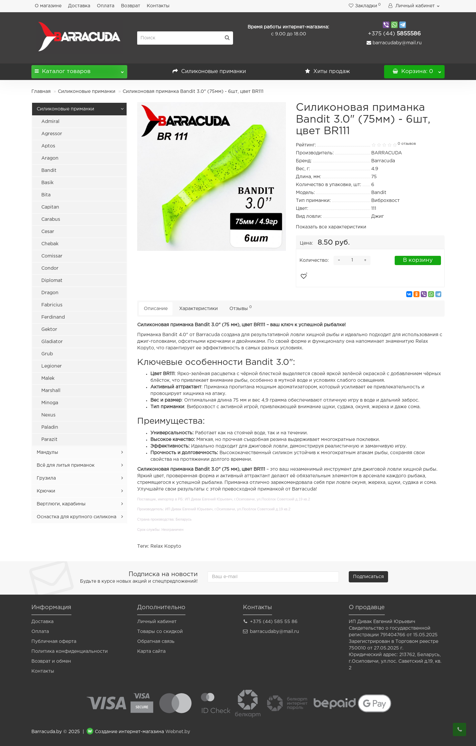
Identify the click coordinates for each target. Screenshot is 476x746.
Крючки (46, 491)
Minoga (49, 403)
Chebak (50, 244)
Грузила (46, 478)
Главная (41, 92)
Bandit (49, 171)
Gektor (49, 330)
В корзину (418, 260)
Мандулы (47, 452)
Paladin (49, 427)
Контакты (158, 6)
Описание (156, 309)
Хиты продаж (327, 71)
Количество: (314, 260)
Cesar (47, 232)
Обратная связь (156, 642)
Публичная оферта (53, 642)
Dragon (50, 293)
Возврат (130, 6)
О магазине (48, 6)
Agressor (51, 134)
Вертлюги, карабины (61, 504)
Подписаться (368, 577)
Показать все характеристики (331, 227)
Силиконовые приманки (209, 71)
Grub (47, 354)
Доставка (79, 6)
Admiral (50, 122)
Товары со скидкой (160, 632)
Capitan (50, 207)
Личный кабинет (157, 622)
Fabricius (51, 305)
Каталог (79, 69)
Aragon (50, 158)
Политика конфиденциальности (69, 651)
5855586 (394, 33)
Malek (48, 378)
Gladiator (52, 342)
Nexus (48, 415)
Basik (47, 183)
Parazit (49, 440)
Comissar (51, 256)
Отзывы (240, 307)
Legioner (51, 366)
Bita (46, 195)
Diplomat (51, 281)
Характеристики (198, 309)
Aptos (48, 146)
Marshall (50, 391)
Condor (50, 268)
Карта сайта (151, 651)
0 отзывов (407, 143)
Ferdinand (53, 317)
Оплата (105, 6)
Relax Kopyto (165, 546)
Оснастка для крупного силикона (76, 517)
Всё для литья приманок (66, 465)
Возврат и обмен (51, 661)
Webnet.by (177, 732)
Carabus (50, 219)
